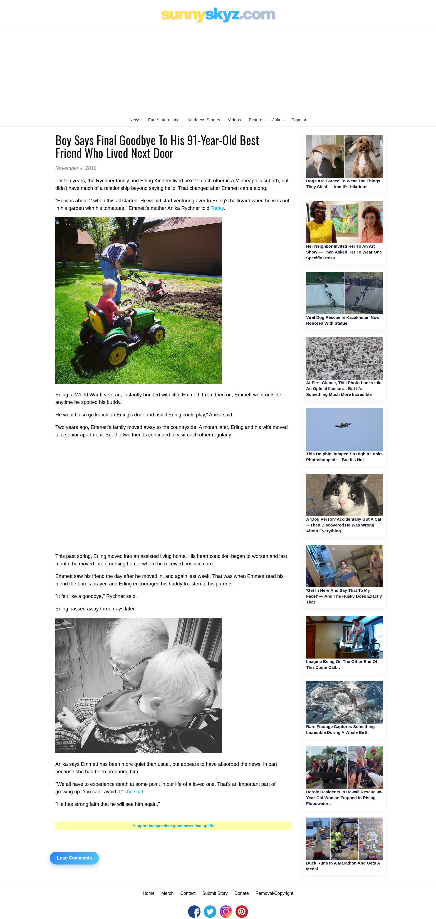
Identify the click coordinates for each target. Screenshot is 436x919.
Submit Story (215, 893)
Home (149, 893)
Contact (187, 893)
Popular (298, 119)
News (135, 119)
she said (134, 791)
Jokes (278, 119)
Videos (234, 119)
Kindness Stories (203, 119)
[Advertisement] (218, 72)
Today (217, 208)
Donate (241, 893)
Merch (167, 893)
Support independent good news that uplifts (173, 826)
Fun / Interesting (164, 119)
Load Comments (74, 858)
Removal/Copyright (274, 893)
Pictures (257, 119)
